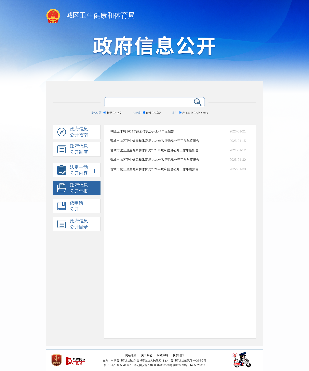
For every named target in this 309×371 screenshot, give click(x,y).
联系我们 (178, 355)
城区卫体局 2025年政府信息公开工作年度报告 (142, 131)
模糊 (156, 112)
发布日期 (186, 112)
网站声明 (162, 355)
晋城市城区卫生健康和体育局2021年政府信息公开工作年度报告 (154, 169)
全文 (117, 112)
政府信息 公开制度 (72, 150)
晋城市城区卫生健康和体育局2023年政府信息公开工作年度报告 (154, 150)
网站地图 (130, 355)
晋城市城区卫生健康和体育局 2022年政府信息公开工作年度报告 (154, 159)
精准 (147, 112)
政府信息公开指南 (72, 132)
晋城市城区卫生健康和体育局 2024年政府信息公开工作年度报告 (154, 140)
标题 (108, 112)
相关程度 (201, 112)
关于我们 (146, 355)
